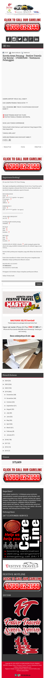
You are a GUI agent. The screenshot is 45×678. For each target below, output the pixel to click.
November (10, 398)
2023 (6, 384)
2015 (6, 450)
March (9, 427)
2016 (6, 447)
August (9, 409)
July (8, 413)
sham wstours (16, 52)
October (9, 402)
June (8, 416)
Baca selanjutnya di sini (20, 336)
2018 (6, 439)
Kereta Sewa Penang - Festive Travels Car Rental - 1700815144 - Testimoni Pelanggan (22, 58)
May (8, 420)
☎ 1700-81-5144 (19, 107)
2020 (6, 388)
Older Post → (39, 147)
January (9, 435)
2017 (6, 443)
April (8, 424)
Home (23, 147)
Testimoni (26, 52)
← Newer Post (6, 147)
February (9, 431)
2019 (6, 391)
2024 (6, 380)
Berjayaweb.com (26, 667)
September (10, 406)
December (10, 394)
